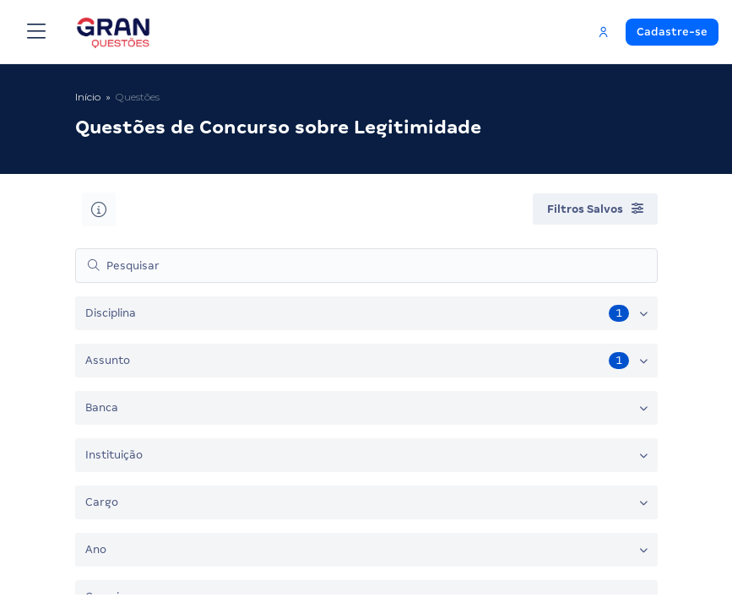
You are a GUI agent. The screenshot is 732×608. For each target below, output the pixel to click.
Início (87, 96)
